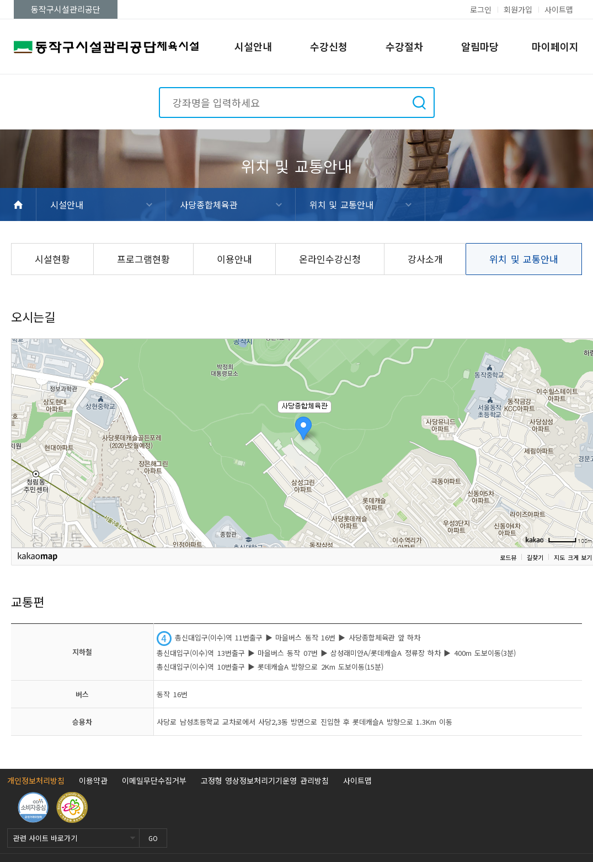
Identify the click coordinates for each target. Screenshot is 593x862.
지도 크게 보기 (573, 557)
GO (153, 838)
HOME (18, 204)
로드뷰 (508, 557)
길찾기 (535, 557)
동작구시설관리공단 (65, 9)
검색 (419, 102)
